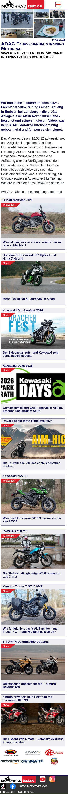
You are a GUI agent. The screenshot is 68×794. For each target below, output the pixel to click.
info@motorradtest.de (34, 786)
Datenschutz (26, 791)
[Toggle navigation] (58, 4)
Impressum (7, 791)
